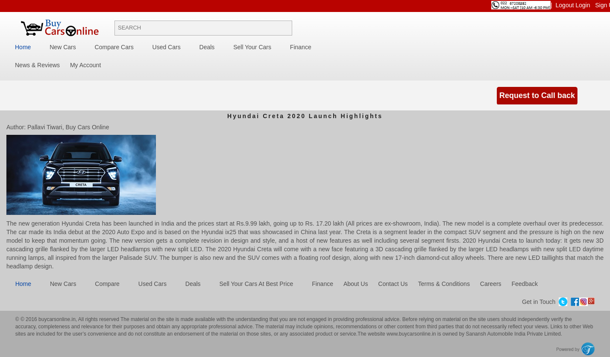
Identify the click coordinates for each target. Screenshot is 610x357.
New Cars (63, 47)
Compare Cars (114, 47)
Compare (107, 283)
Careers (490, 283)
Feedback (524, 283)
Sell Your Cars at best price (256, 283)
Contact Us (393, 283)
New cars (63, 283)
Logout (566, 5)
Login (583, 5)
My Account (85, 65)
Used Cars (166, 47)
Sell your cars (252, 47)
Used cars (152, 283)
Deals (207, 47)
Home (23, 47)
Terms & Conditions (444, 283)
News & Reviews (37, 65)
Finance (300, 47)
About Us (355, 283)
